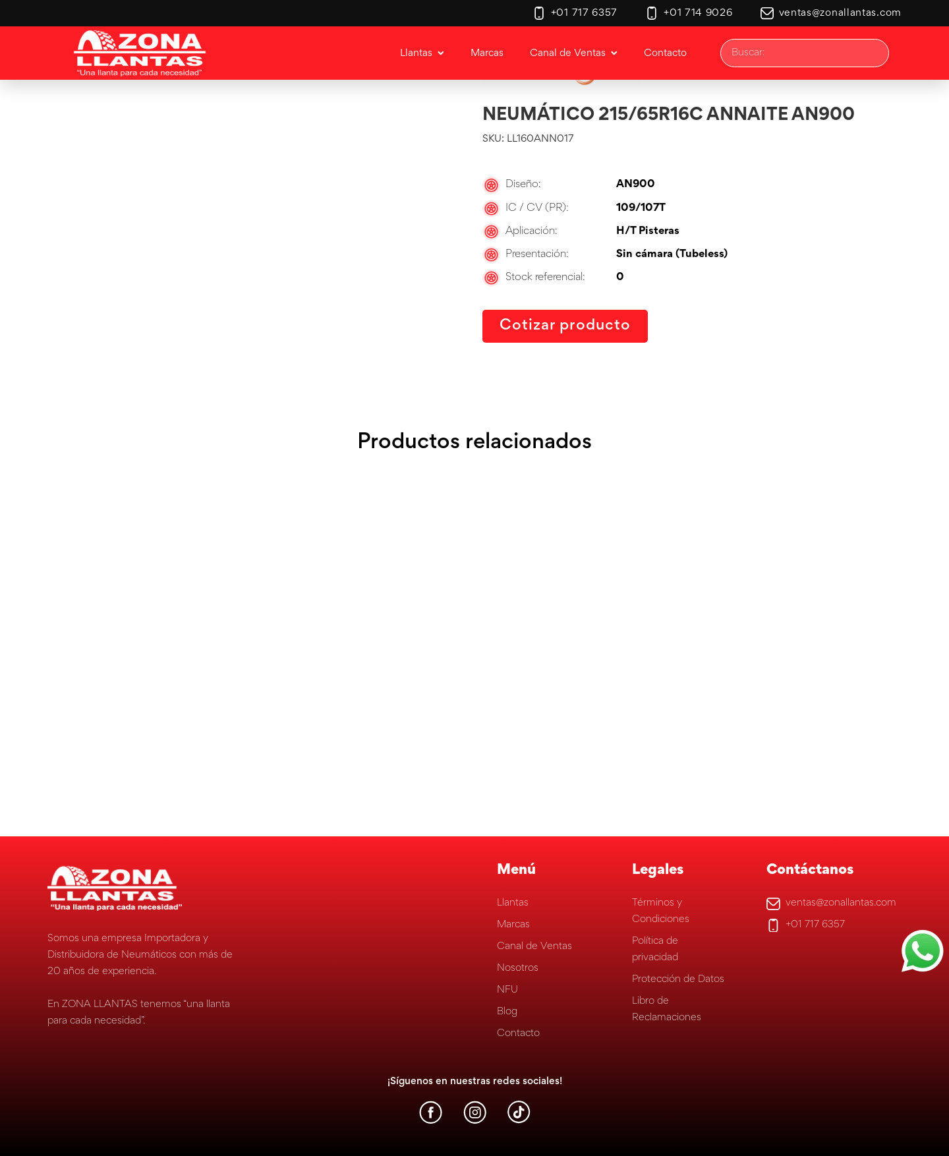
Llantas (513, 903)
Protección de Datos (678, 979)
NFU (507, 990)
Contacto (518, 1033)
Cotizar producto (565, 326)
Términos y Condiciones (660, 911)
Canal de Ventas (534, 946)
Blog (507, 1011)
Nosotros (517, 968)
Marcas (513, 924)
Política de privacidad (655, 949)
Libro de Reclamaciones (666, 1009)
